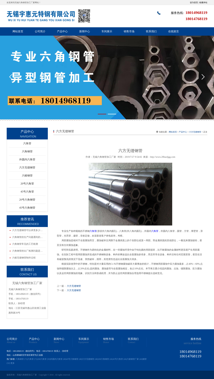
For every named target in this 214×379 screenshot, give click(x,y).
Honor (106, 342)
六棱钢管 (27, 175)
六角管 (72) (32, 359)
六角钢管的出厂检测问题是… (27, 251)
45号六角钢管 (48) (74, 359)
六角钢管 (27, 151)
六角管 (27, 143)
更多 (13, 363)
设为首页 (194, 2)
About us (11, 342)
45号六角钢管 (27, 207)
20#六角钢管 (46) (105, 359)
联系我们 (151, 31)
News (56, 342)
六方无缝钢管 (27, 167)
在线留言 (173, 31)
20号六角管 (27, 183)
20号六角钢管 (27, 199)
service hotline (192, 343)
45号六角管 (27, 191)
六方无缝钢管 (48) (90, 359)
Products (33, 342)
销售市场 (129, 31)
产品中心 (62, 31)
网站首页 (18, 31)
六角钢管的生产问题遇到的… (27, 237)
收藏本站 (203, 2)
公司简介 (40, 31)
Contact (131, 342)
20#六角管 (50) (43, 359)
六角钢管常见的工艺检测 (25, 244)
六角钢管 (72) (22, 359)
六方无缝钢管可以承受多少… (27, 230)
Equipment (83, 342)
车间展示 (106, 31)
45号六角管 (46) (120, 359)
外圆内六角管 (27, 159)
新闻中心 (84, 31)
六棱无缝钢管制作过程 (24, 257)
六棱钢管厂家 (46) (135, 359)
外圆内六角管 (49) (58, 359)
